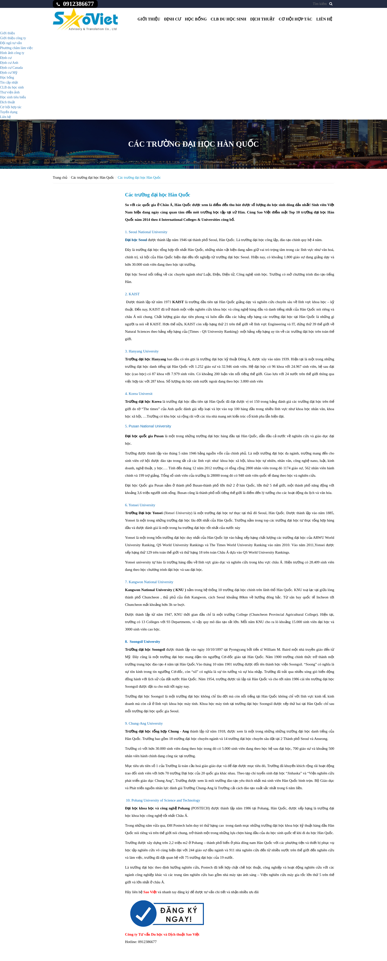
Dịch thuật (262, 19)
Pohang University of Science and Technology (166, 800)
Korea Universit (141, 394)
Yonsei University (142, 505)
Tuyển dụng (9, 112)
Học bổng (196, 19)
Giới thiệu (148, 19)
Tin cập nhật (9, 82)
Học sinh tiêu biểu (13, 97)
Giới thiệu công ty (13, 38)
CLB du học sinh (228, 19)
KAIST (134, 294)
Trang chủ (60, 177)
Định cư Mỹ (8, 72)
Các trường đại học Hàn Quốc (92, 177)
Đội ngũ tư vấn (11, 43)
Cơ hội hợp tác (295, 19)
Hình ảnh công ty (12, 53)
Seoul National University (148, 232)
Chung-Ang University (146, 723)
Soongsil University (145, 642)
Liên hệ (324, 19)
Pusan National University (150, 426)
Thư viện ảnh (9, 92)
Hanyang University (144, 351)
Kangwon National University (151, 582)
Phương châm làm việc (16, 48)
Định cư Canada (11, 68)
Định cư (172, 19)
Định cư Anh (9, 63)
